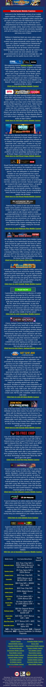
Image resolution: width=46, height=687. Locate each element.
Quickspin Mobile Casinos (35, 662)
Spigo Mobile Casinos (35, 664)
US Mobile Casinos (15, 662)
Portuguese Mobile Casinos (15, 650)
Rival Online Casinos (35, 653)
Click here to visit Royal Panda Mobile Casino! (23, 196)
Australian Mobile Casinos (35, 641)
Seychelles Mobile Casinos (15, 655)
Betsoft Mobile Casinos (16, 644)
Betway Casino (27, 65)
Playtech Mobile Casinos (35, 648)
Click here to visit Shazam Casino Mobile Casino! (23, 492)
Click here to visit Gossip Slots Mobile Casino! (23, 428)
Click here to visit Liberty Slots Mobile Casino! (23, 260)
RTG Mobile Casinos (35, 650)
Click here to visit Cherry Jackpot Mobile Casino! (23, 348)
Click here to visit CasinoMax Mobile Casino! (23, 314)
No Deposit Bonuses (15, 648)
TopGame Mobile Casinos (35, 657)
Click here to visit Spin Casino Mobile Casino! (23, 120)
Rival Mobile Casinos (15, 653)
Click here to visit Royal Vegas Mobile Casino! (23, 156)
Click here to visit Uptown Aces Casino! (23, 518)
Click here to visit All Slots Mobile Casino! (23, 397)
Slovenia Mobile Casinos (35, 655)
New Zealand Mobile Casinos (35, 646)
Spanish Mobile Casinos (15, 657)
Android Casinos (16, 641)
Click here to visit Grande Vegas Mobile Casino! (23, 284)
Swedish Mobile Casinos (35, 660)
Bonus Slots (35, 644)
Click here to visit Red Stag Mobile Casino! (23, 460)
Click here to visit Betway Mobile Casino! (23, 86)
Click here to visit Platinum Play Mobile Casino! (23, 228)
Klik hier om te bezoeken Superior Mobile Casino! (23, 552)
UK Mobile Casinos (15, 660)
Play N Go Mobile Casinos (16, 664)
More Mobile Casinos (15, 666)
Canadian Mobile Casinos (15, 646)
